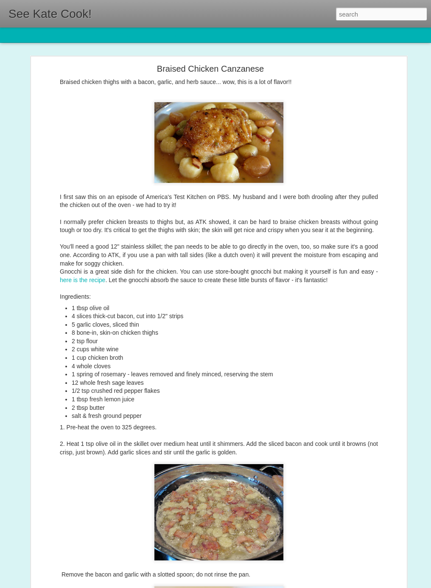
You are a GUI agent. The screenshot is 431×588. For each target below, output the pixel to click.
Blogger (242, 583)
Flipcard (39, 34)
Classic (13, 34)
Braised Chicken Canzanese (210, 65)
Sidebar (123, 34)
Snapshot (151, 34)
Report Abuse (267, 583)
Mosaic (97, 34)
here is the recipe (82, 276)
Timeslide (182, 34)
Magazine (69, 34)
